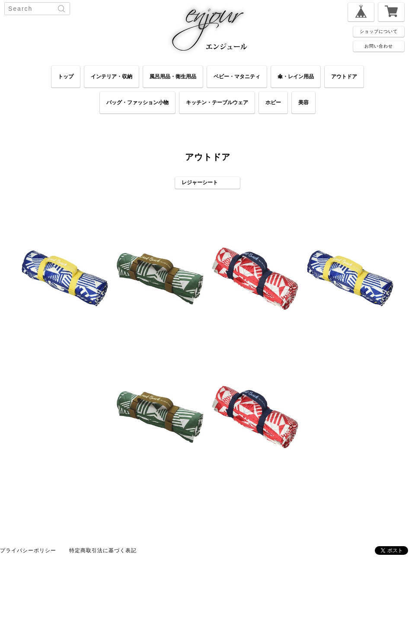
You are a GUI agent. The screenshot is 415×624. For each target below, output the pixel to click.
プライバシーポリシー (28, 550)
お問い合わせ (378, 45)
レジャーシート (200, 182)
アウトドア (344, 76)
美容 (303, 102)
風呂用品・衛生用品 (173, 76)
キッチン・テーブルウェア (217, 102)
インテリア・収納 (111, 76)
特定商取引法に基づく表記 (103, 550)
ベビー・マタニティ (237, 76)
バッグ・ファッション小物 (137, 102)
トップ (65, 76)
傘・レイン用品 (296, 76)
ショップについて (379, 31)
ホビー (273, 102)
